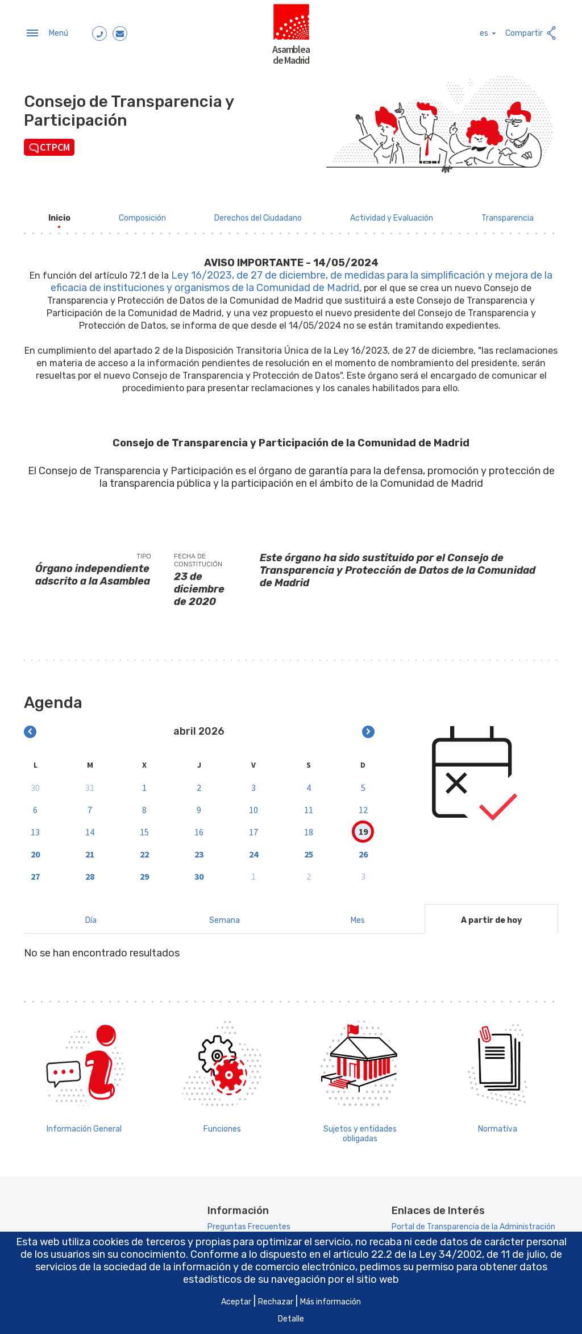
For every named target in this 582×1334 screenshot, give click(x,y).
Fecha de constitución (198, 556)
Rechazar (275, 1302)
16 (198, 826)
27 (35, 871)
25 (308, 849)
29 (144, 871)
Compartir (531, 31)
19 (363, 826)
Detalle (291, 1319)
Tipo (143, 552)
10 (253, 804)
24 (253, 849)
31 (89, 782)
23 (198, 849)
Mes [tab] (358, 916)
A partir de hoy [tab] (491, 916)
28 (89, 871)
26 (363, 849)
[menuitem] (59, 213)
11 (308, 804)
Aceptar (236, 1302)
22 (144, 849)
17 (253, 826)
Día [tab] (91, 916)
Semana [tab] (224, 916)
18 (308, 826)
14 (89, 826)
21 (89, 849)
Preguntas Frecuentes (248, 1222)
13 (35, 826)
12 (363, 804)
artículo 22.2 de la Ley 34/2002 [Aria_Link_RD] (407, 1254)
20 (35, 849)
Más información (330, 1302)
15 (144, 826)
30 (35, 782)
